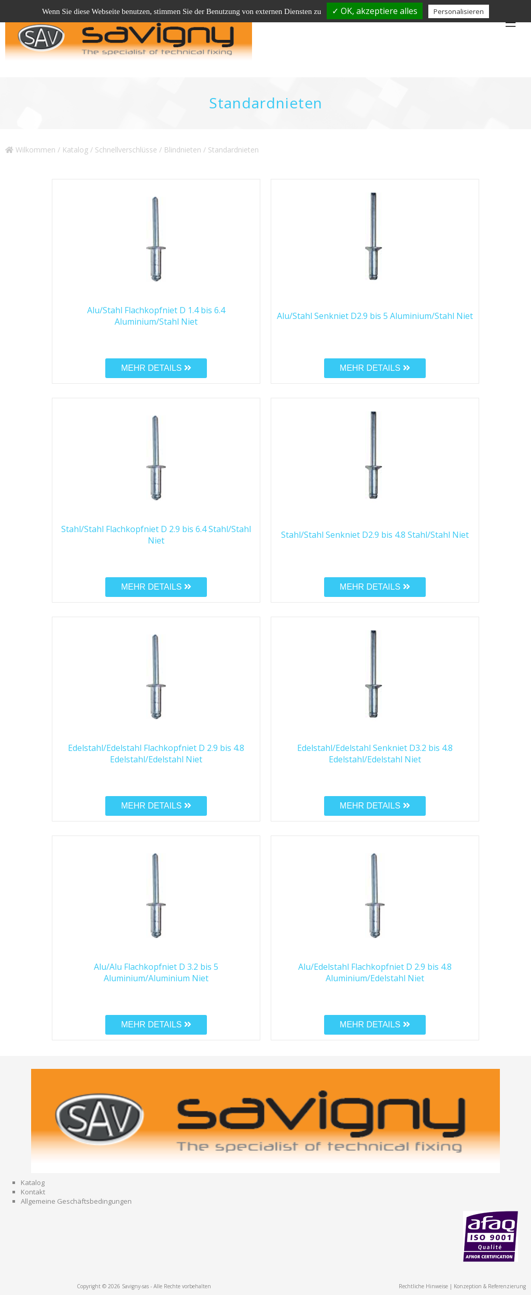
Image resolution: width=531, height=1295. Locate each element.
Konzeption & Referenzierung (490, 1286)
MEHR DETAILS (156, 368)
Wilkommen (30, 150)
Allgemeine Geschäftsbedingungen (76, 1201)
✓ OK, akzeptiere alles (374, 11)
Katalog (75, 150)
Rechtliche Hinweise (423, 1286)
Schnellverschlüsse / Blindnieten (148, 150)
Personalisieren (459, 11)
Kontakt (33, 1191)
